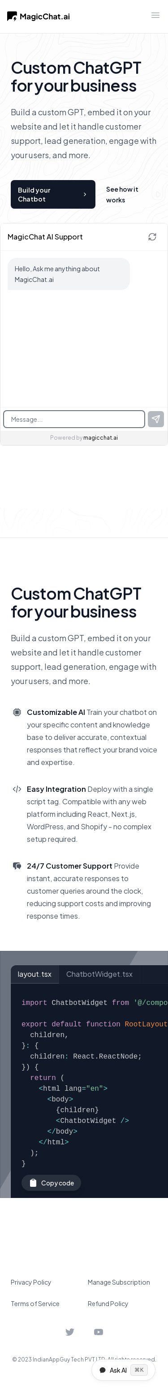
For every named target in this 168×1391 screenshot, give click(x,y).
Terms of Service (35, 1303)
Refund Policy (108, 1303)
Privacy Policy (31, 1282)
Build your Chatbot (53, 194)
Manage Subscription (119, 1282)
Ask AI (123, 1370)
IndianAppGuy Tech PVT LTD (69, 1359)
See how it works (122, 194)
